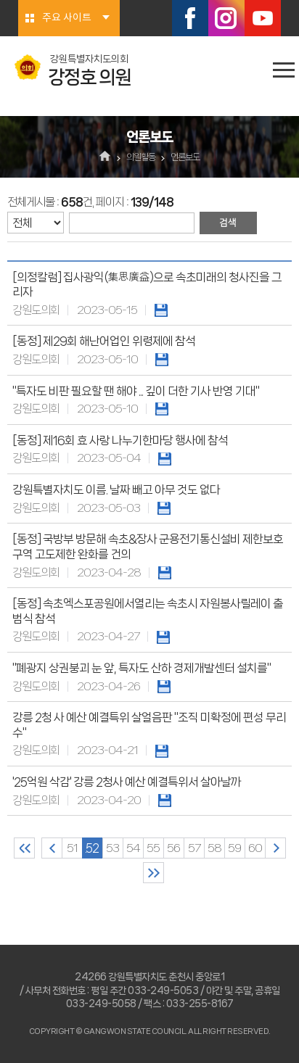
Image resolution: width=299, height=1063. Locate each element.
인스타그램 (226, 18)
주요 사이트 (66, 18)
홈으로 (105, 157)
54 (133, 848)
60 (255, 848)
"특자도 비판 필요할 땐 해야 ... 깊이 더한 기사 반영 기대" (135, 391)
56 (173, 848)
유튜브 (263, 18)
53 (112, 848)
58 (214, 848)
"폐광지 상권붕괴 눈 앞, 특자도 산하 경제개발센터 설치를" (141, 668)
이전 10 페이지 (51, 848)
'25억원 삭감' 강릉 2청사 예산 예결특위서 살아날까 (126, 782)
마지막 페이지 (153, 872)
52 (92, 848)
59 (234, 848)
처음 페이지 (24, 848)
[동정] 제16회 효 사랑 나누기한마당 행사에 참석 (120, 440)
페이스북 (190, 18)
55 (153, 848)
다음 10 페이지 (275, 848)
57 (194, 848)
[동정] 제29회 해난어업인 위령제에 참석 (103, 341)
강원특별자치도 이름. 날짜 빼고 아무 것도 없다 (116, 490)
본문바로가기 (0, 0)
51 (72, 848)
